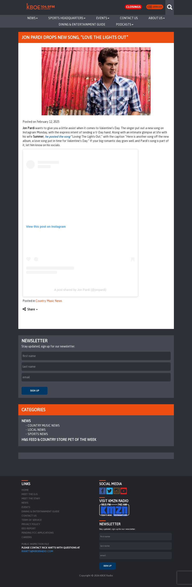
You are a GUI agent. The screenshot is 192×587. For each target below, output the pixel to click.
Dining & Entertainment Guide (82, 24)
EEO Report (29, 528)
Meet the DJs (30, 494)
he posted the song (57, 136)
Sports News (38, 434)
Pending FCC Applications (37, 532)
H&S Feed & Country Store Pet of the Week (59, 439)
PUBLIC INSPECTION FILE (35, 544)
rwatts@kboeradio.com (37, 551)
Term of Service (32, 519)
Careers (27, 537)
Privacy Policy (31, 524)
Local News (37, 429)
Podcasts (124, 24)
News (32, 18)
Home (25, 489)
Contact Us (129, 18)
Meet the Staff (31, 498)
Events (102, 18)
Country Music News (49, 301)
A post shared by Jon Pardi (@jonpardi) (80, 289)
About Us (157, 18)
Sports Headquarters (66, 18)
